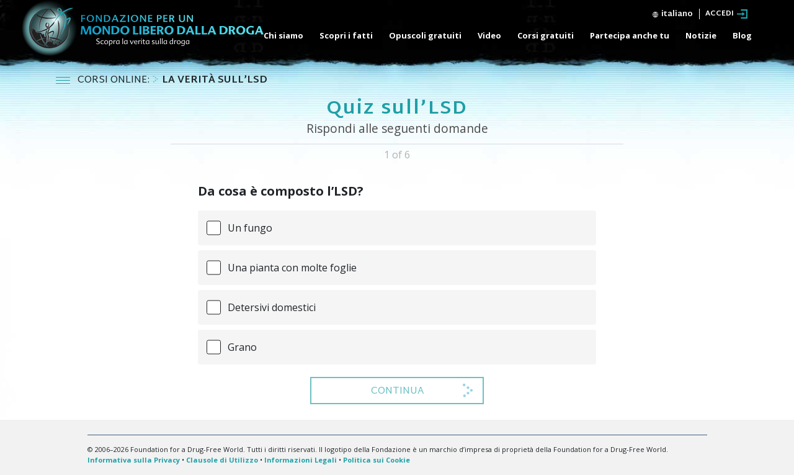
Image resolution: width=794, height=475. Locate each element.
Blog (742, 35)
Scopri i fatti (346, 35)
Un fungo (250, 228)
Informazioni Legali (300, 459)
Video (489, 35)
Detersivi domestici (272, 307)
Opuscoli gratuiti (425, 35)
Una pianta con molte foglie (292, 267)
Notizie (700, 35)
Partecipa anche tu (629, 35)
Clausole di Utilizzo (222, 459)
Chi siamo (283, 35)
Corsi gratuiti (545, 35)
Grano (242, 347)
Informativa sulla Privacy (133, 459)
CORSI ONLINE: (115, 80)
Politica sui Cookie (376, 459)
